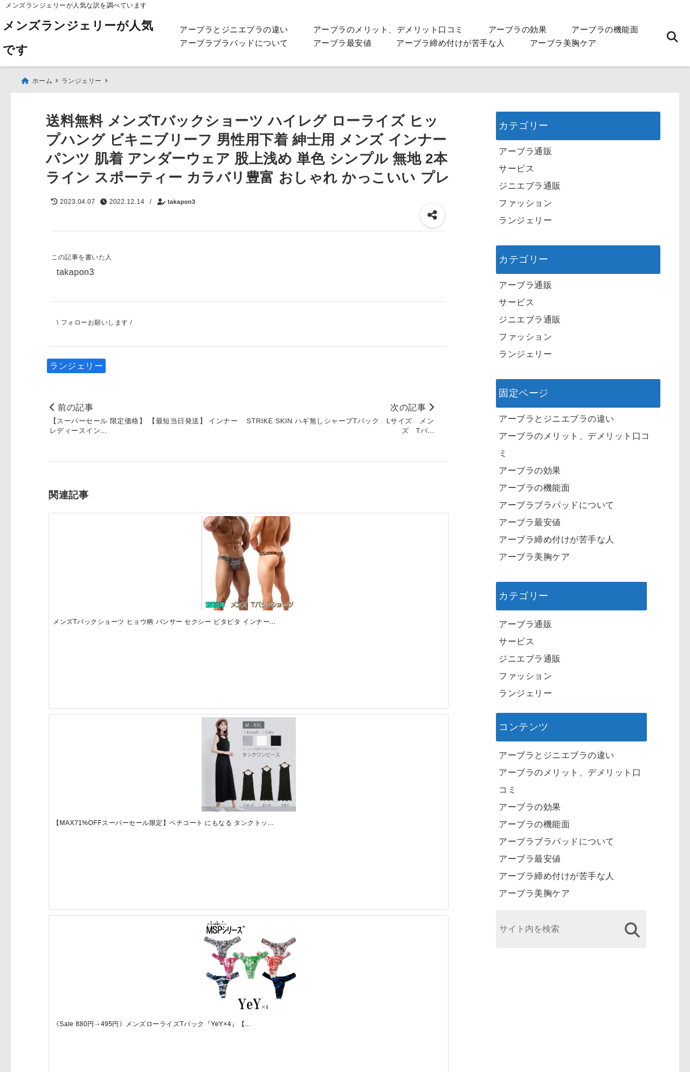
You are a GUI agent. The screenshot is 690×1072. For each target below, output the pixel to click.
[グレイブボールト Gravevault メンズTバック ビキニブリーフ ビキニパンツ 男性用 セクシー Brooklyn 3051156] (397, 559)
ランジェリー (76, 362)
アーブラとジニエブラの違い (234, 29)
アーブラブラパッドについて (234, 42)
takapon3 (181, 198)
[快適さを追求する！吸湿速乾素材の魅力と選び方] (397, 712)
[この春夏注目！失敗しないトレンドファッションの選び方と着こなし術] (198, 712)
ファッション (525, 199)
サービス (516, 164)
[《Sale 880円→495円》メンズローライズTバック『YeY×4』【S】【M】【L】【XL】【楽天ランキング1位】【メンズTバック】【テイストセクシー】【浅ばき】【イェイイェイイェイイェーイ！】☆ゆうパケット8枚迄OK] (297, 559)
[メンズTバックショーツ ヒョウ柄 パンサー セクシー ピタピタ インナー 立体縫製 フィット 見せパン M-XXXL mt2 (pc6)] (98, 559)
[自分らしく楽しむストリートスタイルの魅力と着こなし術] (297, 712)
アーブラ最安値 (342, 42)
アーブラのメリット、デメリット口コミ (388, 29)
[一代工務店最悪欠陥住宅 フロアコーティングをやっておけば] (98, 712)
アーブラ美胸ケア (563, 42)
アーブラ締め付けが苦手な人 (450, 42)
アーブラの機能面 (604, 29)
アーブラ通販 (525, 147)
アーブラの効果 (517, 29)
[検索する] (632, 926)
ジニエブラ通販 (530, 182)
